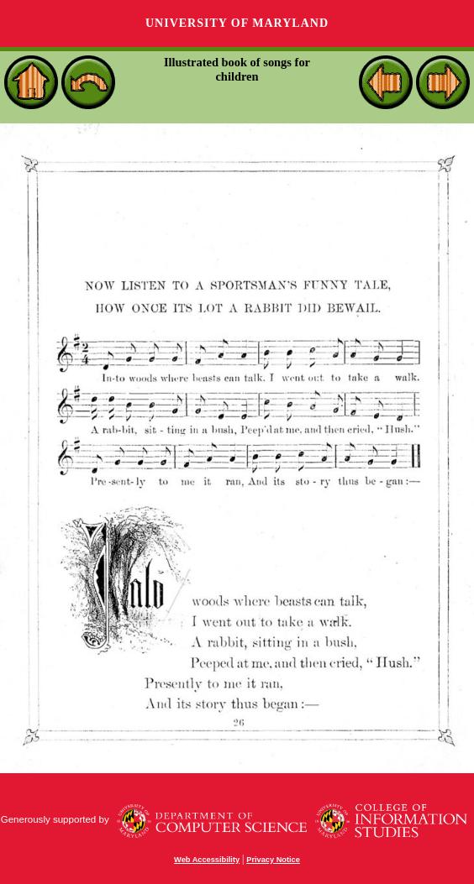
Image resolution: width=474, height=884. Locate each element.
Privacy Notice (273, 859)
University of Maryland (237, 23)
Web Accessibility (207, 859)
